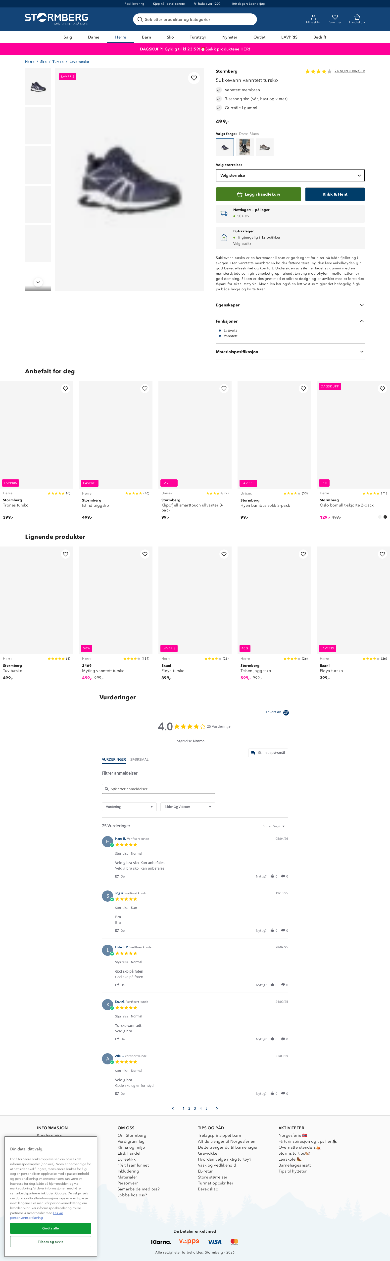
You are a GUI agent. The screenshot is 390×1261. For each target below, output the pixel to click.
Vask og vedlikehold (217, 1165)
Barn (146, 37)
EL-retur (205, 1171)
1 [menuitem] (184, 1108)
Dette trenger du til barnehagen (228, 1147)
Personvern (128, 1183)
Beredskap (208, 1189)
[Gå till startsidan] (57, 19)
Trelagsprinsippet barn (219, 1135)
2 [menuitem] (189, 1108)
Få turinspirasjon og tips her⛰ (308, 1141)
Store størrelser (212, 1177)
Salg (68, 37)
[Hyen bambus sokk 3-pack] (274, 453)
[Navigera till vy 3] (38, 165)
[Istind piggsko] (115, 453)
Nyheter (230, 37)
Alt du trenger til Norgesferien (226, 1141)
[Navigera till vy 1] (38, 86)
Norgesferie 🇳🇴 (293, 1135)
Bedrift (319, 37)
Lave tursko (79, 62)
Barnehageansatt (295, 1165)
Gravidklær (208, 1153)
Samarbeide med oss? (139, 1189)
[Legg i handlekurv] (258, 194)
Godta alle (50, 1228)
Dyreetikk (127, 1159)
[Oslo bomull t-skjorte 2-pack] (353, 453)
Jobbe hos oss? (132, 1195)
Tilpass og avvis (50, 1242)
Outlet (259, 37)
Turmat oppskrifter (215, 1183)
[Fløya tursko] (195, 616)
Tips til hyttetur (293, 1171)
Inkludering (128, 1171)
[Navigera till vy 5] (38, 243)
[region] (50, 1196)
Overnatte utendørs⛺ (300, 1147)
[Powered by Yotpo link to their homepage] (278, 713)
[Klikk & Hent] (335, 194)
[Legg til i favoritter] (194, 78)
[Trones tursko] (36, 453)
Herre (120, 37)
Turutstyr (198, 37)
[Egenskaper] (290, 305)
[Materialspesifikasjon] (290, 352)
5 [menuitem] (206, 1108)
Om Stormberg (132, 1135)
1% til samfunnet (133, 1165)
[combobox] (129, 806)
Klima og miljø (131, 1147)
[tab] (268, 753)
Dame (93, 37)
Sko (170, 37)
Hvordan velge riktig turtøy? (224, 1159)
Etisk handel (129, 1153)
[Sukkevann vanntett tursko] (225, 147)
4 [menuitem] (201, 1108)
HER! (245, 49)
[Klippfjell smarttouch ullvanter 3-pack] (195, 453)
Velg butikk (242, 244)
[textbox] (287, 828)
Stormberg (227, 71)
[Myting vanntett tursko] (115, 616)
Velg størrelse (291, 175)
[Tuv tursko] (36, 616)
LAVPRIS (289, 37)
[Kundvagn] (357, 19)
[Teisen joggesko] (274, 616)
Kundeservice (50, 1135)
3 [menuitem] (195, 1108)
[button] (122, 876)
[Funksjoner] (290, 321)
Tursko (58, 62)
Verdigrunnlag (131, 1141)
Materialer (127, 1177)
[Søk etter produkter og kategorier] (196, 19)
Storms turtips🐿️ (294, 1153)
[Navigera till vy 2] (38, 126)
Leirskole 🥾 (290, 1159)
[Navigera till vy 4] (38, 204)
